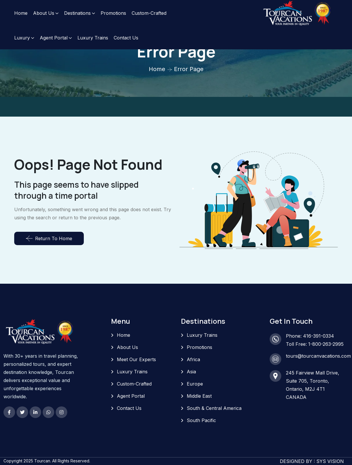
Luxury (22, 38)
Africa (193, 359)
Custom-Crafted (149, 13)
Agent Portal (54, 38)
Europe (195, 384)
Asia (191, 371)
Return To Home (49, 238)
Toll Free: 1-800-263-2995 (315, 344)
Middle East (199, 396)
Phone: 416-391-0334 (310, 336)
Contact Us (126, 38)
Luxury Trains (92, 38)
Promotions (113, 13)
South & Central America (214, 408)
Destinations (77, 13)
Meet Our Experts (136, 359)
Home (21, 13)
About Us (43, 13)
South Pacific (201, 420)
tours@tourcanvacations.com (318, 356)
